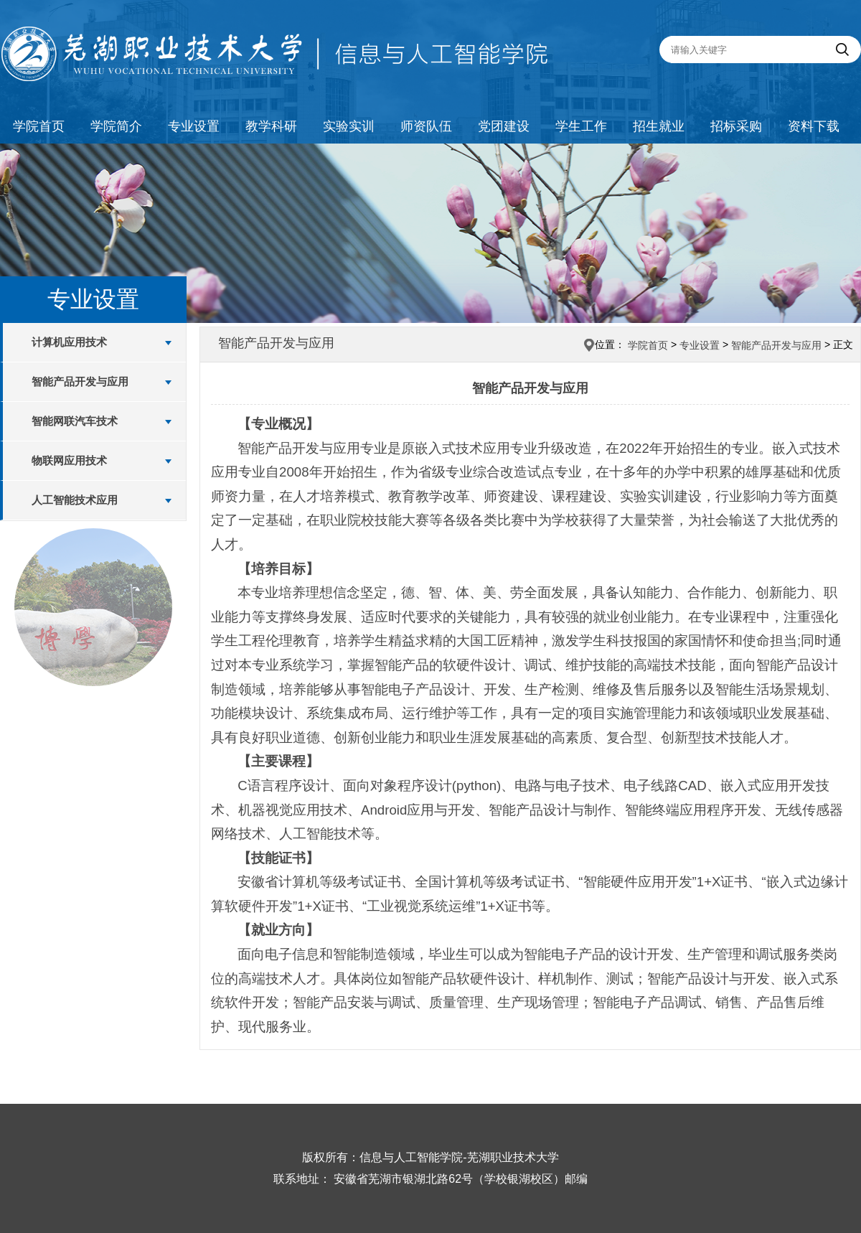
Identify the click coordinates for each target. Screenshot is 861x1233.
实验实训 (349, 126)
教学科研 (271, 126)
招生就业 (658, 126)
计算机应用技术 (69, 342)
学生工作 (581, 126)
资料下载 (813, 126)
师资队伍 (426, 126)
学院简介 (116, 126)
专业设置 (194, 126)
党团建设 (504, 126)
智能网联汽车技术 (75, 421)
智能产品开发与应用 (80, 381)
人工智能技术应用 (75, 500)
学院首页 (39, 126)
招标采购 (736, 126)
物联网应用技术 (69, 460)
